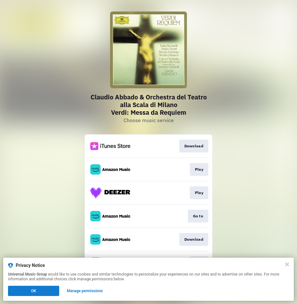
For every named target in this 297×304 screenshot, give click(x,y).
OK (33, 291)
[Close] (287, 264)
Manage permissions (85, 291)
